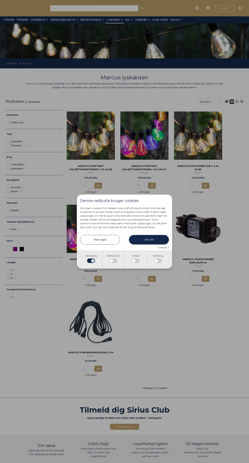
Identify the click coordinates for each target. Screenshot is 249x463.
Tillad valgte (100, 239)
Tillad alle (149, 239)
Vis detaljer (162, 247)
